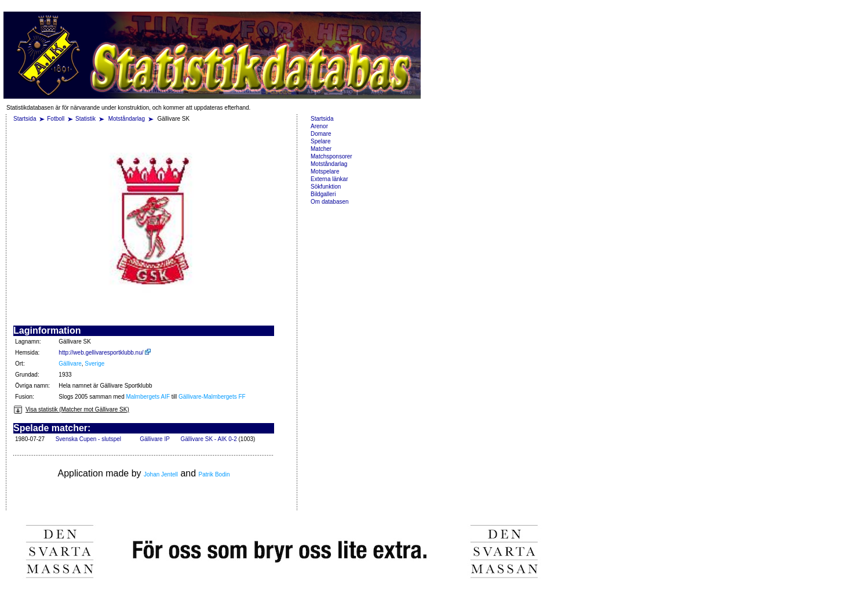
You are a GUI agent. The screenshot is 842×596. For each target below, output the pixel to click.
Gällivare (70, 363)
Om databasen (330, 201)
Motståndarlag (127, 118)
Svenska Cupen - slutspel (88, 439)
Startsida (24, 118)
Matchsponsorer (331, 156)
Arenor (319, 126)
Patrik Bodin (214, 474)
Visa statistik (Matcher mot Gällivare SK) (71, 409)
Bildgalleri (323, 194)
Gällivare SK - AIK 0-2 (208, 439)
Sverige (94, 363)
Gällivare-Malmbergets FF (212, 396)
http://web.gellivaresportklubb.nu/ (105, 352)
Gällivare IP (155, 439)
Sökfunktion (326, 186)
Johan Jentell (161, 474)
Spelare (320, 141)
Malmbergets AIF (148, 396)
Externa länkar (329, 179)
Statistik (85, 118)
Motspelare (325, 171)
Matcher (321, 149)
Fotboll (55, 118)
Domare (321, 134)
